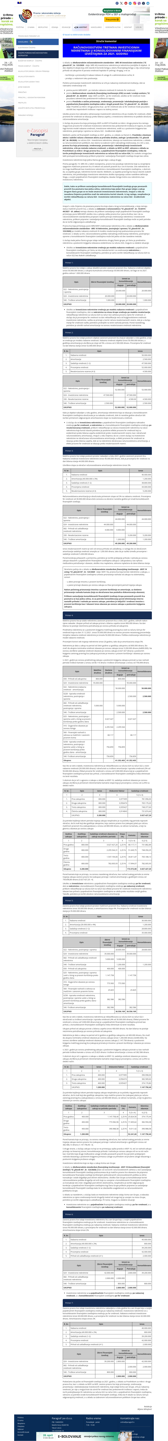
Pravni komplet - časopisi (28, 66)
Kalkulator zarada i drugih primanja (33, 71)
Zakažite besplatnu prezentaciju (31, 108)
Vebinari (21, 1429)
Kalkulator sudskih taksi (28, 82)
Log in (138, 27)
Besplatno (43, 27)
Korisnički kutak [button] (113, 27)
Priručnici (22, 92)
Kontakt (20, 1435)
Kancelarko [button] (96, 27)
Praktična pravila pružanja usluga (132, 1437)
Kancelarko (26, 42)
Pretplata (22, 103)
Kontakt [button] (128, 27)
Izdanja (55, 27)
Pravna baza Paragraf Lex (29, 36)
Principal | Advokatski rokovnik (31, 97)
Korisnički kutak (23, 1432)
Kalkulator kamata (26, 76)
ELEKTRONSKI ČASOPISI (26, 48)
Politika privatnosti (127, 1431)
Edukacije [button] (66, 27)
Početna (20, 27)
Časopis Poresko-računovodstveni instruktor (32, 54)
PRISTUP (37, 148)
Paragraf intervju (25, 115)
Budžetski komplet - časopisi (30, 61)
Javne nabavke (24, 87)
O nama (31, 27)
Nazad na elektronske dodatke (76, 34)
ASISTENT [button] (80, 27)
